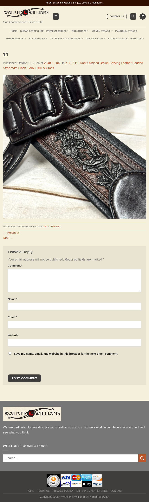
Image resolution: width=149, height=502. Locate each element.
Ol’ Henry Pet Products (66, 38)
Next (8, 238)
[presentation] (34, 366)
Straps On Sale (118, 38)
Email (12, 317)
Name (12, 299)
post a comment (51, 226)
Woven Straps (102, 31)
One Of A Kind (95, 38)
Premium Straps (57, 31)
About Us (43, 491)
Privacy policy (63, 491)
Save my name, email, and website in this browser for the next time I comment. (66, 353)
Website (13, 335)
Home (14, 31)
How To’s (137, 38)
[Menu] (56, 16)
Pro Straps (80, 31)
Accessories (38, 38)
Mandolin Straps (126, 31)
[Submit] (142, 458)
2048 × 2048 (52, 63)
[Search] (133, 16)
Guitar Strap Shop (32, 31)
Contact (116, 491)
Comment (15, 265)
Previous (11, 232)
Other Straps (16, 38)
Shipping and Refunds (92, 491)
